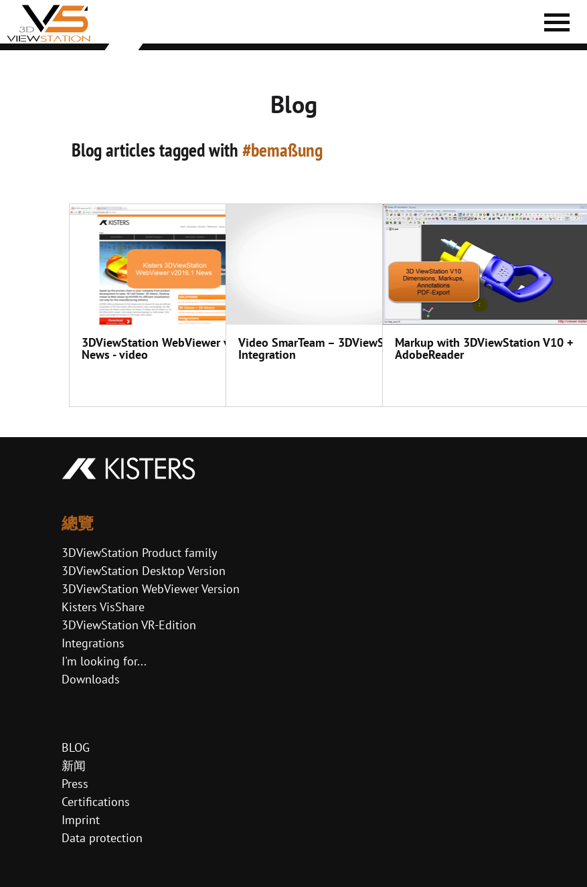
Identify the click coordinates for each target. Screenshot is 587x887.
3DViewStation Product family (139, 552)
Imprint (81, 819)
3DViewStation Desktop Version (144, 570)
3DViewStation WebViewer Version (151, 588)
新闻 (74, 765)
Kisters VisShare (103, 607)
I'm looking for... (104, 661)
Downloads (91, 679)
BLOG (76, 747)
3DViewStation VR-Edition (129, 625)
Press (75, 783)
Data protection (102, 837)
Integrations (93, 643)
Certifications (96, 801)
